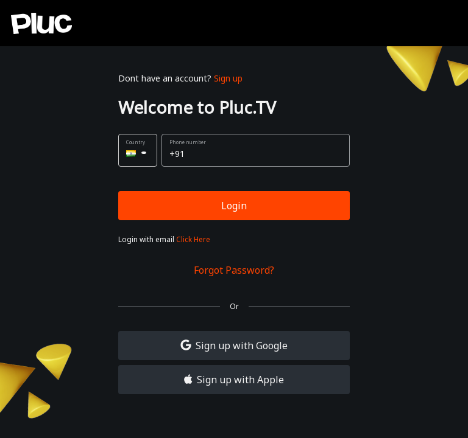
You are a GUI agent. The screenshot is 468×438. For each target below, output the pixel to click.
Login (234, 205)
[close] (439, 24)
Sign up (228, 78)
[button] (137, 150)
